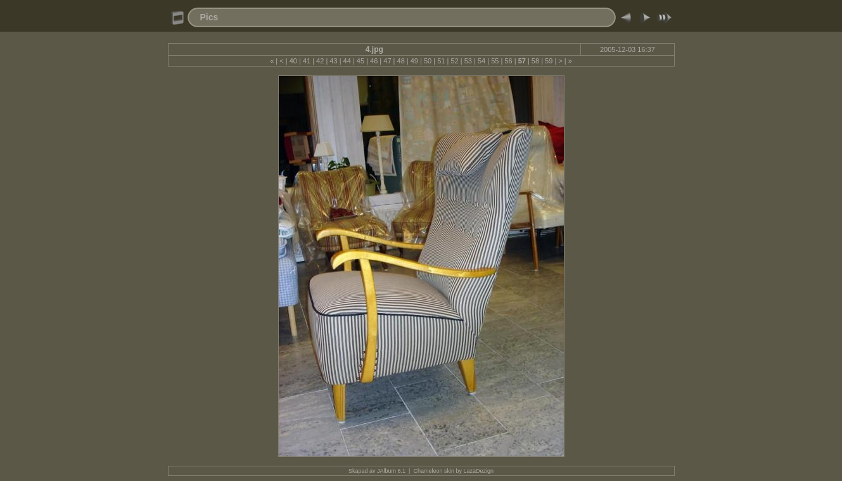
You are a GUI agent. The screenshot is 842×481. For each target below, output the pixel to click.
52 (454, 61)
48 (401, 61)
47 (387, 61)
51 (441, 61)
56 (508, 61)
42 (320, 61)
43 (333, 61)
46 (374, 61)
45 (360, 61)
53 (468, 61)
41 (306, 61)
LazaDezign (478, 471)
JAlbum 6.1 (391, 471)
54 (481, 61)
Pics (209, 17)
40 (293, 61)
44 (347, 61)
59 (548, 61)
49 (414, 61)
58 (535, 61)
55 (495, 61)
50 (427, 61)
